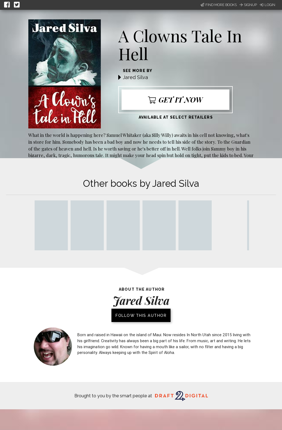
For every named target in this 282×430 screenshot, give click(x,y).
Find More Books (219, 5)
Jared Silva (135, 77)
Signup (248, 5)
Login (267, 5)
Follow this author (141, 315)
